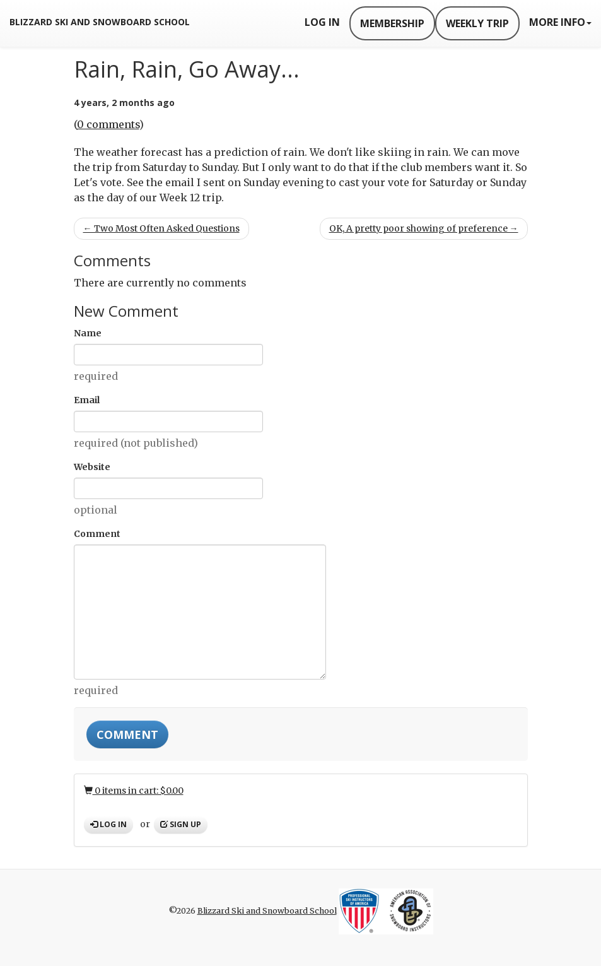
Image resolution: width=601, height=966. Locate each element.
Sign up (180, 824)
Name (88, 333)
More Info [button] (560, 22)
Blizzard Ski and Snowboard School (99, 22)
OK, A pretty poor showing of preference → (423, 228)
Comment (97, 533)
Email (87, 400)
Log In (322, 22)
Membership (392, 23)
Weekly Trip (477, 23)
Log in (108, 824)
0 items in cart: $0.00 (134, 790)
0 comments (108, 124)
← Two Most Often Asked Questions (161, 228)
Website (92, 467)
